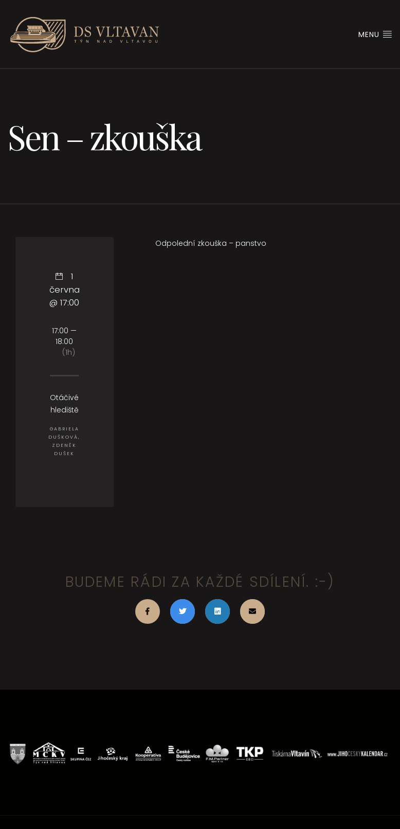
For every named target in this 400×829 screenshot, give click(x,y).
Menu (375, 34)
